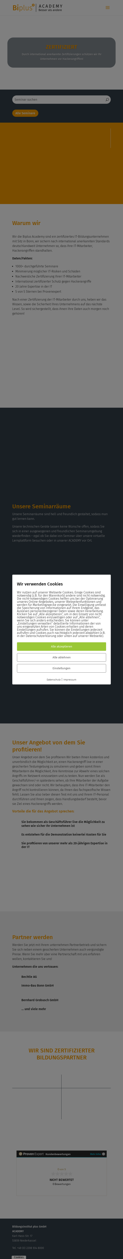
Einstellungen (61, 668)
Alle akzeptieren (61, 646)
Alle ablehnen (62, 657)
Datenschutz (54, 679)
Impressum (69, 679)
